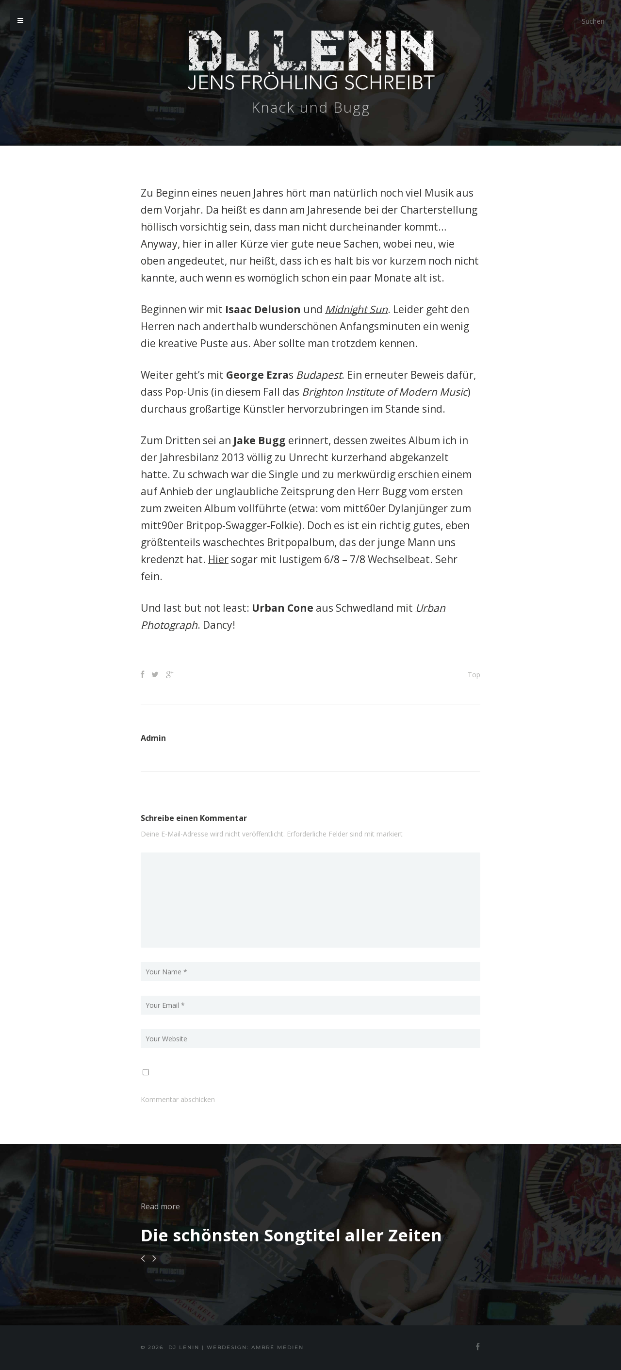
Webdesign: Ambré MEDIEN (255, 1347)
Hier (218, 559)
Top (474, 674)
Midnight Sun (356, 309)
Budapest (319, 375)
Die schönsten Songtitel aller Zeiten (291, 1235)
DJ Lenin (183, 1347)
